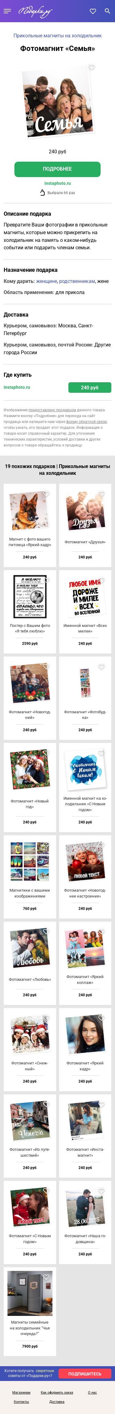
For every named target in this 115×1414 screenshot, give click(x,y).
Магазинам (21, 1393)
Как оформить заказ (57, 1393)
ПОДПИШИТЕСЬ (85, 1373)
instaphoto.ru (57, 183)
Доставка (56, 1402)
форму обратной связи (86, 422)
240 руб (89, 388)
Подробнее (57, 169)
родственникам (77, 281)
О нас (92, 1393)
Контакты (21, 1402)
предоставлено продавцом (52, 410)
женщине (46, 281)
